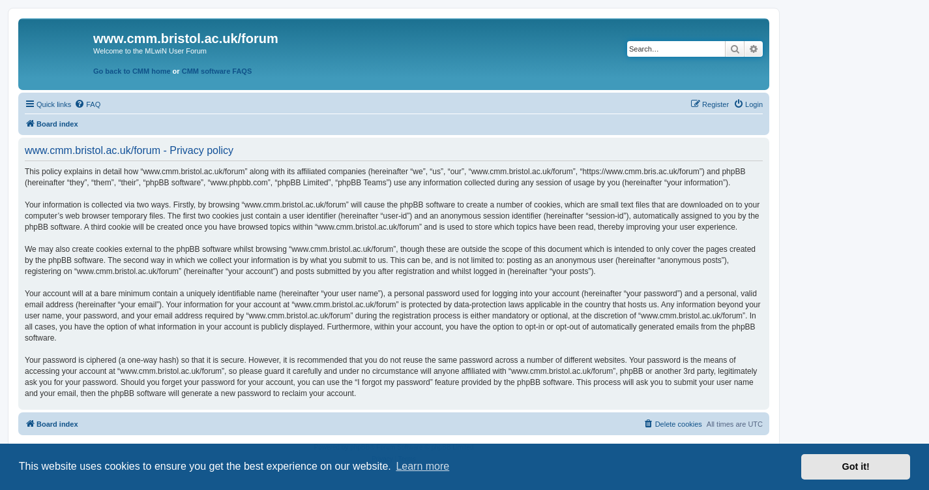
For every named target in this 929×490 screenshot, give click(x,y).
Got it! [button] (856, 466)
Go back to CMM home (132, 71)
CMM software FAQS (217, 71)
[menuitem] (87, 104)
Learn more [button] (422, 466)
